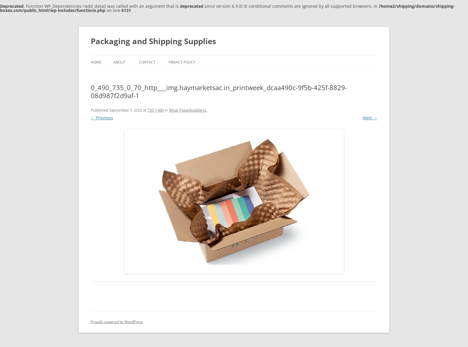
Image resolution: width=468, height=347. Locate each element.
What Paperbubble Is (188, 110)
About (119, 62)
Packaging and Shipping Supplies (153, 41)
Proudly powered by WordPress (117, 321)
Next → (370, 118)
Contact (147, 62)
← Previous (102, 118)
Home (96, 62)
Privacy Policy (182, 62)
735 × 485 (155, 110)
